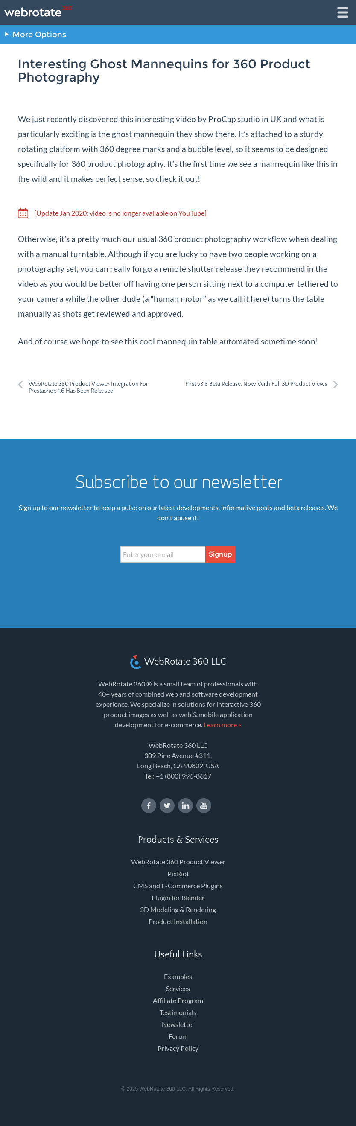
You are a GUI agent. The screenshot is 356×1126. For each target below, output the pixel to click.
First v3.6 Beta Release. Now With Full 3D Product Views (256, 384)
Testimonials (178, 1012)
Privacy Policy (178, 1048)
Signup (220, 554)
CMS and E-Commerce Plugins (178, 885)
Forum (178, 1036)
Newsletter (178, 1024)
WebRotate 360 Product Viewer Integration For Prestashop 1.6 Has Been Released (88, 387)
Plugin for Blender (178, 897)
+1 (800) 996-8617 (183, 776)
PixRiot (178, 873)
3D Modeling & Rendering (178, 909)
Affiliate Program (178, 1000)
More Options (39, 34)
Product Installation (178, 921)
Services (178, 988)
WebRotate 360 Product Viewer (178, 862)
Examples (178, 976)
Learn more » (222, 725)
